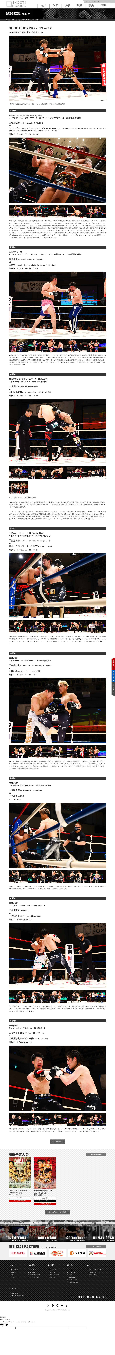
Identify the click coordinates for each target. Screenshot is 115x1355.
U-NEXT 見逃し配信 (45, 1204)
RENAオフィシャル (94, 1272)
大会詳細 (19, 1198)
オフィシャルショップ (95, 1270)
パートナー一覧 (96, 1246)
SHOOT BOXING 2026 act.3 (18, 1190)
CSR (12, 1274)
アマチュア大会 (34, 1277)
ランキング (53, 1270)
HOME (11, 1265)
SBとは (91, 5)
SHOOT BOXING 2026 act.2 (43, 1191)
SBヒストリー (73, 1279)
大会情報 (55, 5)
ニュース (43, 5)
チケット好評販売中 (20, 1201)
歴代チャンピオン (55, 1274)
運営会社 (13, 1272)
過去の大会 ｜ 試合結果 (57, 1212)
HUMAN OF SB (73, 1282)
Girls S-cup (72, 1277)
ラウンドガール (93, 1274)
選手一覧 (52, 1272)
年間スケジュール (96, 1154)
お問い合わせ (14, 1293)
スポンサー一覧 (15, 1277)
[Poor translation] (5, 1324)
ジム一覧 (52, 1277)
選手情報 (79, 5)
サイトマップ (13, 1288)
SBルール (72, 1272)
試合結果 (67, 5)
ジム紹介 (103, 5)
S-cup (70, 1274)
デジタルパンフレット (44, 1201)
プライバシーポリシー (17, 1295)
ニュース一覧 (14, 1270)
